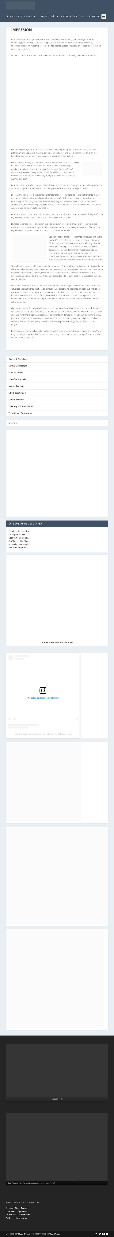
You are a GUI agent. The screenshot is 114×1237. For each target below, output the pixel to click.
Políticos (9, 1218)
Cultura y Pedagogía (17, 365)
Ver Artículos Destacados (20, 413)
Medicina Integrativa (18, 547)
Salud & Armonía (16, 399)
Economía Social (15, 372)
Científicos (10, 1211)
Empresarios (21, 1218)
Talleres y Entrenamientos (20, 406)
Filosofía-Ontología (17, 379)
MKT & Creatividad (17, 393)
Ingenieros (22, 1211)
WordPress (55, 1234)
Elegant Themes (25, 1234)
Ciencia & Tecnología (18, 359)
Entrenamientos (73, 16)
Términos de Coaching (18, 531)
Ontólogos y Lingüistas (18, 541)
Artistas (9, 1208)
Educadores (11, 1214)
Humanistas (24, 1214)
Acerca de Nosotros (21, 16)
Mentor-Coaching (16, 386)
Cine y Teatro (21, 1208)
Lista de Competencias (19, 537)
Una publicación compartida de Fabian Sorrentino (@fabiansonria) (43, 734)
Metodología (48, 16)
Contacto (94, 16)
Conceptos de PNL (16, 534)
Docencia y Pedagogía (18, 544)
